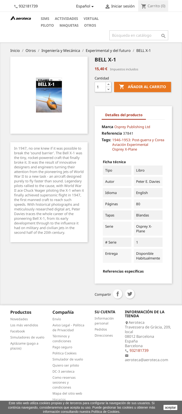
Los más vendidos (24, 325)
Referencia (112, 133)
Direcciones (104, 335)
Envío (56, 319)
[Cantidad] (100, 87)
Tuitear (129, 294)
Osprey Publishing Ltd (132, 126)
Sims (45, 18)
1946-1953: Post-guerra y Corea (138, 139)
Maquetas (68, 25)
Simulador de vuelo (67, 359)
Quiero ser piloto (65, 365)
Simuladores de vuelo (27, 337)
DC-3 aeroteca (63, 371)
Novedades (19, 319)
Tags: (106, 139)
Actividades (66, 18)
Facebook (17, 331)
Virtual (91, 18)
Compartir (117, 294)
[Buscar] (138, 35)
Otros (90, 25)
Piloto (47, 25)
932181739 (28, 6)
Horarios (59, 399)
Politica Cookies (64, 353)
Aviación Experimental (130, 144)
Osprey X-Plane (124, 149)
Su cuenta (105, 311)
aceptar (170, 407)
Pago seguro (62, 347)
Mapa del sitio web (67, 393)
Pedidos (101, 329)
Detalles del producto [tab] (123, 114)
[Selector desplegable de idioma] (85, 6)
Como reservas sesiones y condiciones (64, 382)
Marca (107, 126)
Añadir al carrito (142, 87)
